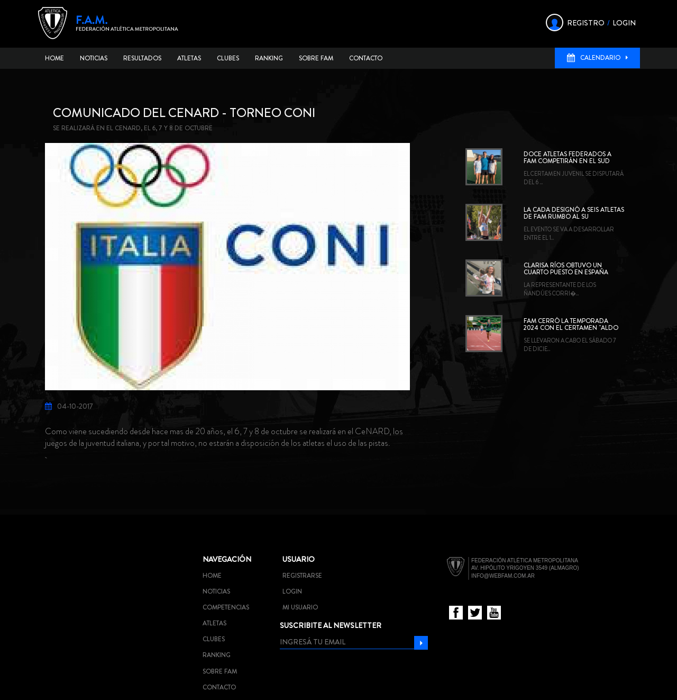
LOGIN (624, 22)
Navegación (227, 559)
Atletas (189, 58)
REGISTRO (586, 22)
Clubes (228, 58)
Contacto (365, 58)
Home (54, 58)
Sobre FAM (316, 58)
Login (292, 591)
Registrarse (302, 575)
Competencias (226, 607)
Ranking (269, 58)
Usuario (298, 559)
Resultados (142, 58)
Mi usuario (300, 607)
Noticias (93, 58)
